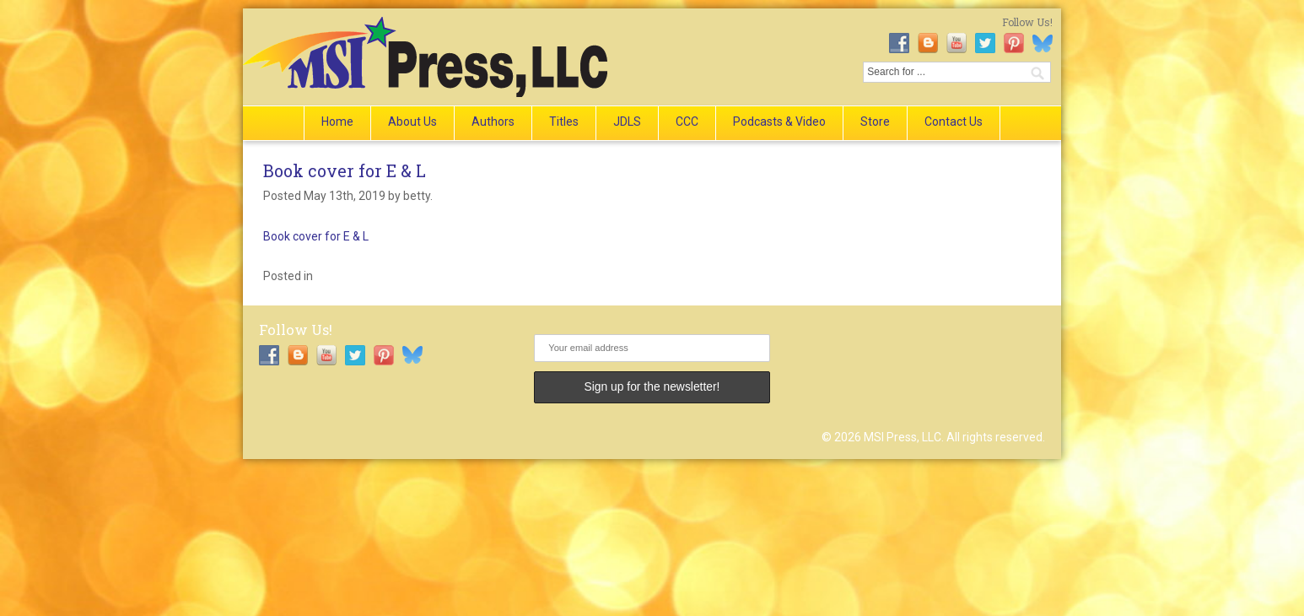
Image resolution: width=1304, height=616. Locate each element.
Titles (564, 121)
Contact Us (953, 121)
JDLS (627, 121)
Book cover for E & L (344, 170)
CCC (687, 121)
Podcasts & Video (779, 121)
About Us (412, 121)
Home (337, 121)
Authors (493, 121)
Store (875, 121)
